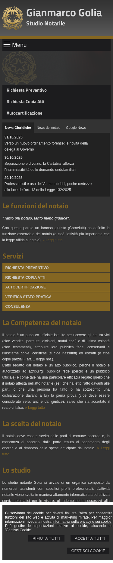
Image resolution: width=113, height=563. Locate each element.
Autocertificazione (24, 112)
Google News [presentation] (76, 127)
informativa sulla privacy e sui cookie (81, 521)
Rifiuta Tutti (46, 538)
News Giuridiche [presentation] (18, 127)
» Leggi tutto (52, 240)
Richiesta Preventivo (27, 89)
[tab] (18, 127)
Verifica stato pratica (28, 297)
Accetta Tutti (90, 538)
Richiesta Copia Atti (25, 101)
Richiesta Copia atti (25, 277)
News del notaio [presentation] (48, 127)
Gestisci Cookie (88, 550)
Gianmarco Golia (64, 12)
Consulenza (17, 306)
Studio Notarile (45, 23)
